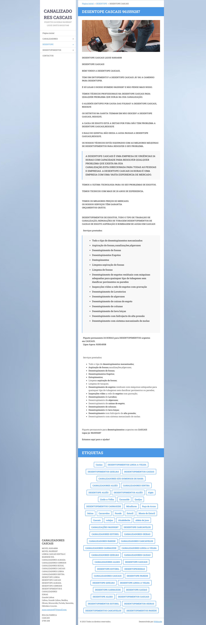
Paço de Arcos (149, 506)
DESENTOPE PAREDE (137, 575)
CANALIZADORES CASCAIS (108, 575)
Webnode (158, 621)
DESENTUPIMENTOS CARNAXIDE (103, 506)
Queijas (138, 499)
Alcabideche (124, 520)
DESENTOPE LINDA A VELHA (135, 582)
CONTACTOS (48, 55)
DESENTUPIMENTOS (52, 50)
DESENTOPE (48, 44)
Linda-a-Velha (107, 499)
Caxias (99, 464)
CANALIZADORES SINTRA (136, 485)
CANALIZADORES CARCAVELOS (137, 541)
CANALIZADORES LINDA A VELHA (139, 548)
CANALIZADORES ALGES (107, 562)
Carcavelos (104, 513)
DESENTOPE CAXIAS (136, 589)
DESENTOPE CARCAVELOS (137, 527)
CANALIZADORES (50, 38)
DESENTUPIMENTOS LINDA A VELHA (127, 464)
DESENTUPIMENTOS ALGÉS (128, 492)
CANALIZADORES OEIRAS (137, 534)
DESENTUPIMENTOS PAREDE (142, 610)
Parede (118, 513)
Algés (150, 492)
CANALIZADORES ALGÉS (105, 485)
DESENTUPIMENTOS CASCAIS (133, 596)
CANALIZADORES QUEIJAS (105, 555)
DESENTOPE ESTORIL (108, 568)
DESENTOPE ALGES (103, 596)
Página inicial (48, 33)
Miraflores (131, 506)
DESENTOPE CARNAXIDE (108, 589)
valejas (109, 520)
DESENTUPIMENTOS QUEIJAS (103, 471)
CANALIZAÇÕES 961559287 (105, 527)
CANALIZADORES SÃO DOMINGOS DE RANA (121, 478)
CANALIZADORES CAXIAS (137, 555)
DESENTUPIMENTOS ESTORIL (103, 603)
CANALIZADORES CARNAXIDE (100, 548)
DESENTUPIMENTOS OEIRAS (139, 603)
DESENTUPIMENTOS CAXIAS (139, 471)
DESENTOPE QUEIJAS (103, 582)
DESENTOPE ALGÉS (99, 492)
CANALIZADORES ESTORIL (105, 534)
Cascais (97, 520)
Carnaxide (124, 499)
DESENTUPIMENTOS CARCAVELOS (103, 610)
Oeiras (90, 513)
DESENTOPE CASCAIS (136, 562)
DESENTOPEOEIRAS (134, 568)
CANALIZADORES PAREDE (102, 541)
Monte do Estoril (147, 513)
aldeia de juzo (142, 520)
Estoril (130, 513)
